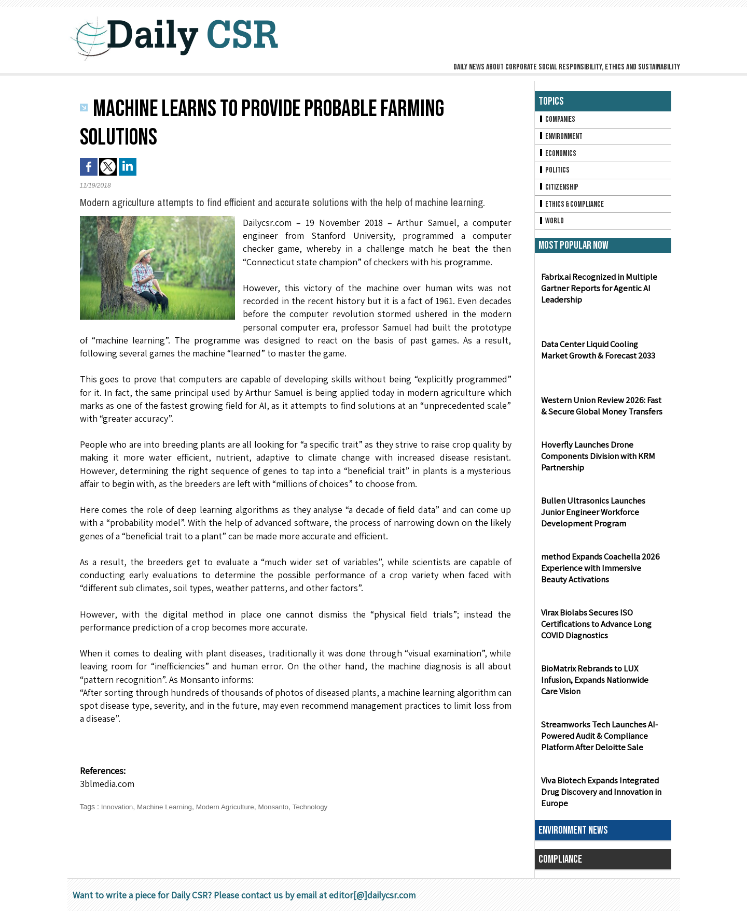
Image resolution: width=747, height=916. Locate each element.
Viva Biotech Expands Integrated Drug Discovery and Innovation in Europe (599, 797)
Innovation (118, 807)
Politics (554, 173)
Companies (557, 120)
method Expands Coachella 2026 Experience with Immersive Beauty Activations (601, 573)
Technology (319, 807)
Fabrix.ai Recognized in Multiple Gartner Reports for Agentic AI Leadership (597, 293)
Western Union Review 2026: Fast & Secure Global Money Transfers (602, 411)
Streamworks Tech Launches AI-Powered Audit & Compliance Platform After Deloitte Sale (597, 741)
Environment (561, 137)
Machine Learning (167, 807)
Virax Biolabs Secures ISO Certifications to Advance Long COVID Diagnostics (594, 629)
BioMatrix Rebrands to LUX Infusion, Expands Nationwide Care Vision (602, 685)
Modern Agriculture (230, 807)
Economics (558, 155)
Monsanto (281, 807)
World (551, 226)
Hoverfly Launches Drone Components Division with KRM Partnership (596, 461)
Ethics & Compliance (572, 208)
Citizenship (559, 190)
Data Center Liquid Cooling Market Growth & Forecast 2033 (601, 355)
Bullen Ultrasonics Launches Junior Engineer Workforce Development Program (603, 517)
